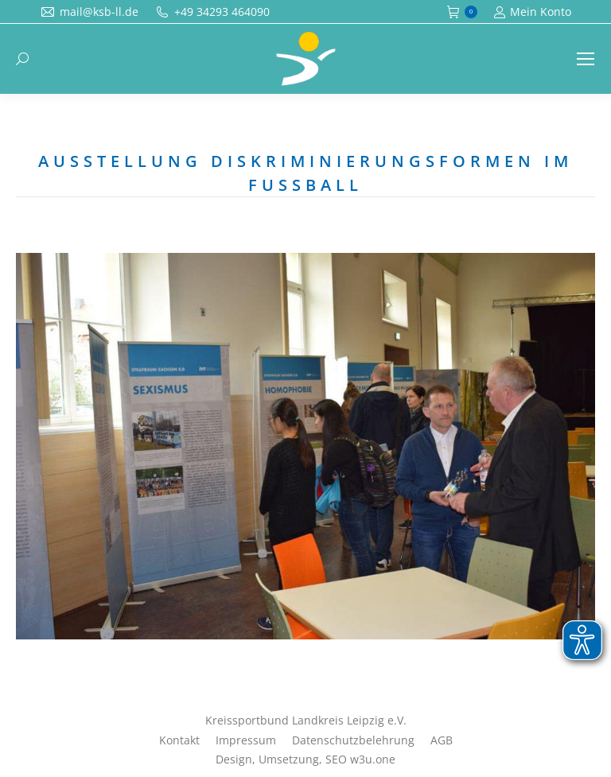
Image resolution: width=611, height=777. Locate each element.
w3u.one (372, 759)
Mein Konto (532, 12)
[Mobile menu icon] (585, 58)
